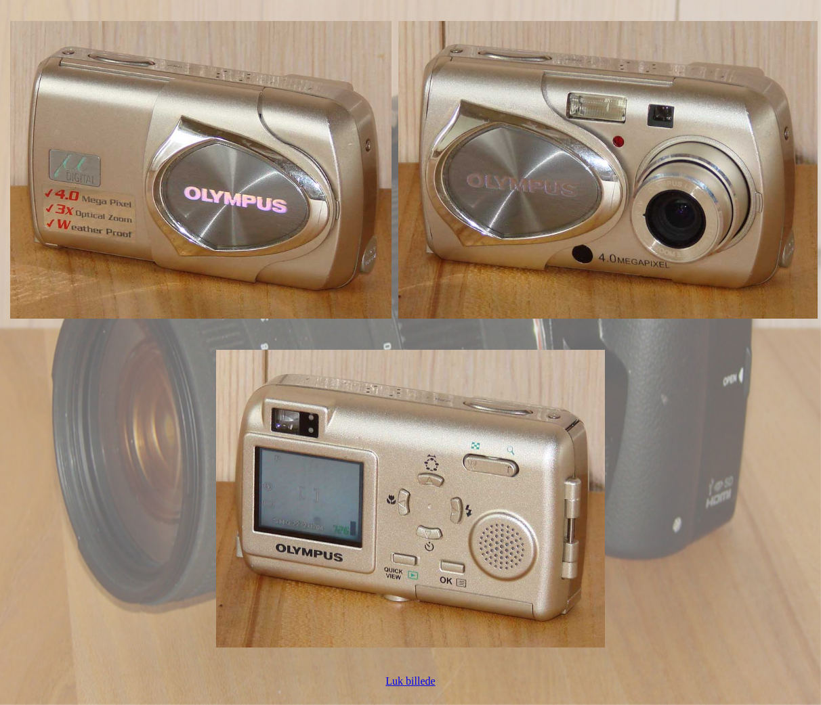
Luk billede (410, 681)
